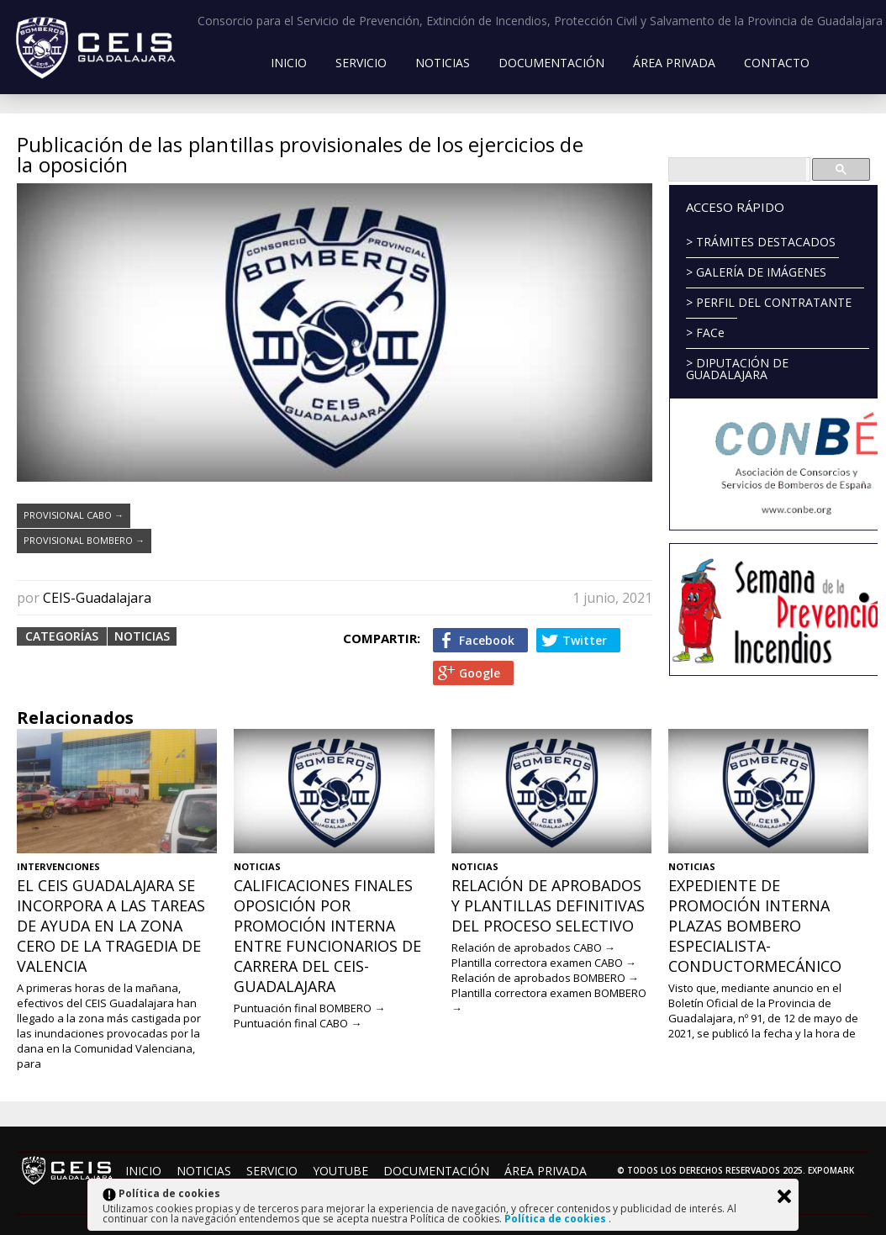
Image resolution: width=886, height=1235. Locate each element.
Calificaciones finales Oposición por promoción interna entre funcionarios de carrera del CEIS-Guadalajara (327, 935)
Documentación (551, 63)
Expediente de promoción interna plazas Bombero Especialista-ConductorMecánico (754, 925)
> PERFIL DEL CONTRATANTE (769, 302)
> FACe (705, 332)
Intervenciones (58, 866)
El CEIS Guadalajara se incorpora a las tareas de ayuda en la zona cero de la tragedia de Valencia (111, 925)
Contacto (777, 63)
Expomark (831, 1170)
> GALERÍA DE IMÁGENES (756, 272)
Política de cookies (556, 1218)
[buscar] (738, 169)
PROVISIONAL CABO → (74, 515)
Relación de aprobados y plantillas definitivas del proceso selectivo (548, 905)
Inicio (289, 63)
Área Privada (674, 63)
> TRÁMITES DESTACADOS (761, 242)
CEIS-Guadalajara (97, 597)
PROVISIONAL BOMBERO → (84, 540)
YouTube (340, 1171)
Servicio (361, 63)
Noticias (442, 63)
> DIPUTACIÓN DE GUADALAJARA (737, 369)
